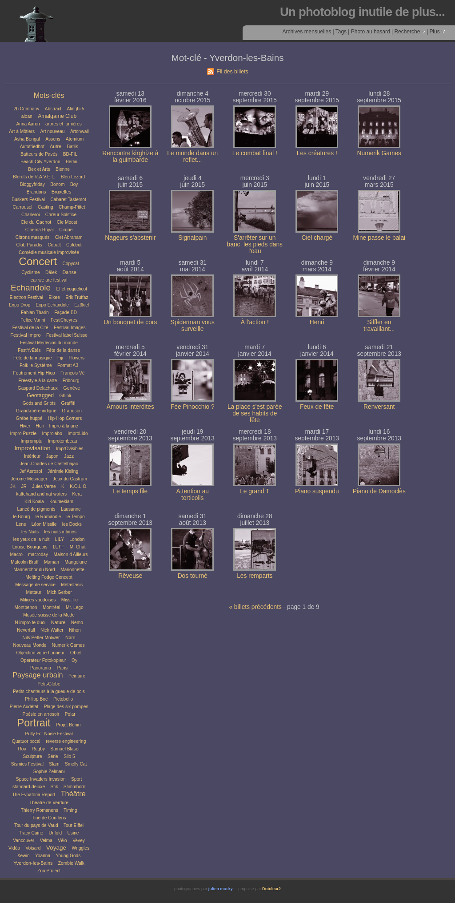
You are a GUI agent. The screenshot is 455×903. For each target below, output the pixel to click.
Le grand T (254, 491)
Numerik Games (379, 153)
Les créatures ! (317, 153)
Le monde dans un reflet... (192, 156)
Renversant (379, 406)
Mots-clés (49, 95)
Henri (317, 322)
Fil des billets (232, 72)
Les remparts (254, 575)
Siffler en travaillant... (379, 325)
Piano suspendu (317, 491)
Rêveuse (130, 575)
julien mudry (220, 889)
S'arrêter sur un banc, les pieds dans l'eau (255, 244)
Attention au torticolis (192, 494)
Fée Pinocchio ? (193, 406)
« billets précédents (255, 607)
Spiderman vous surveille (193, 325)
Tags (341, 31)
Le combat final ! (254, 153)
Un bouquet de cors (130, 322)
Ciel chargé (317, 237)
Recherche (409, 31)
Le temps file (130, 491)
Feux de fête (317, 406)
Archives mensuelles (306, 31)
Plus (437, 31)
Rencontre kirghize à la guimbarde (130, 156)
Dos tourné (193, 575)
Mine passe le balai (379, 237)
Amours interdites (130, 406)
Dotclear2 (271, 889)
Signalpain (192, 237)
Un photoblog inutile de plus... (362, 12)
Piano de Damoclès (379, 491)
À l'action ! (255, 322)
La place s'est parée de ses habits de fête (255, 413)
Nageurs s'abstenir (130, 237)
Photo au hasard (370, 31)
